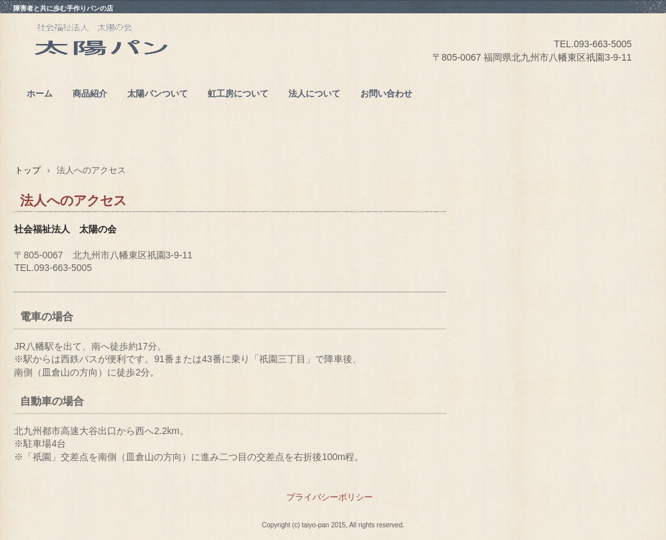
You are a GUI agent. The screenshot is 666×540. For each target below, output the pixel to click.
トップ (28, 170)
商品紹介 (90, 94)
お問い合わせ (386, 94)
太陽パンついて (157, 94)
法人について (314, 94)
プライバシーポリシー (329, 497)
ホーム (40, 94)
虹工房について (238, 94)
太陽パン (132, 60)
